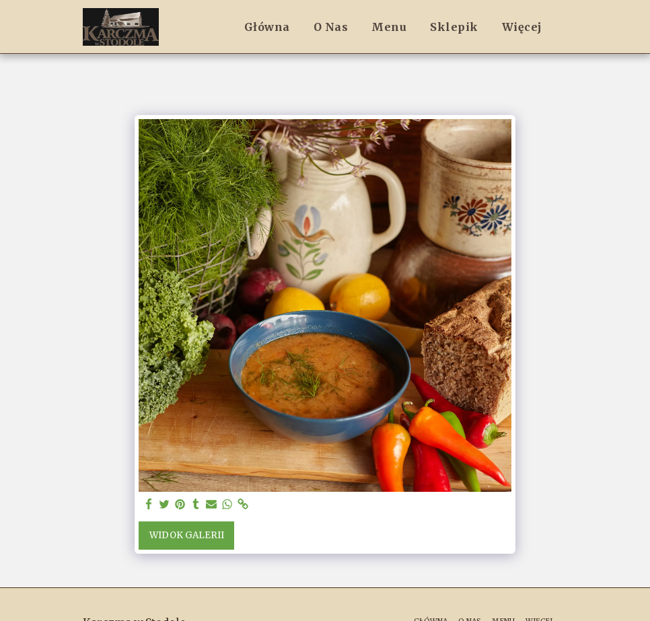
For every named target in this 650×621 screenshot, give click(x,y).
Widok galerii (186, 535)
